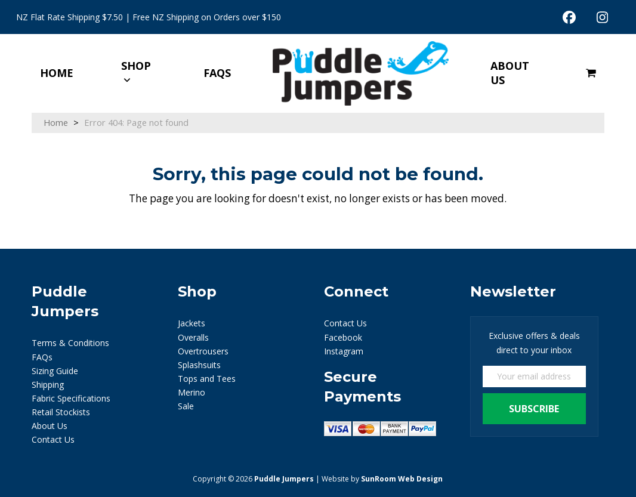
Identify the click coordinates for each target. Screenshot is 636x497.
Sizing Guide (55, 370)
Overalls (193, 337)
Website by (382, 479)
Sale (186, 406)
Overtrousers (203, 351)
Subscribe (534, 408)
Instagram (343, 351)
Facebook (343, 337)
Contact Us (53, 439)
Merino (191, 392)
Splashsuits (199, 365)
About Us (49, 425)
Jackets (191, 323)
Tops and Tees (207, 378)
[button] (591, 73)
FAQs (42, 357)
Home (56, 122)
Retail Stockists (61, 412)
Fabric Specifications (71, 398)
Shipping (48, 384)
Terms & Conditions (70, 342)
